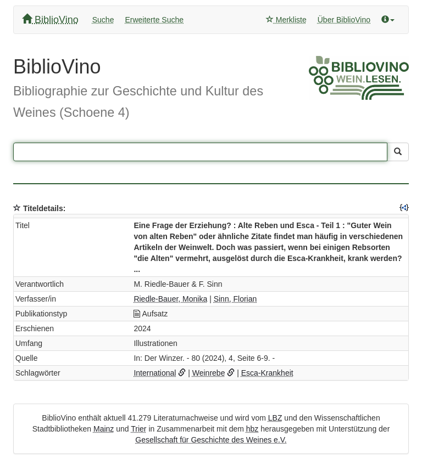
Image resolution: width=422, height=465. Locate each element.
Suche (103, 19)
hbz (252, 428)
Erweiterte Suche (154, 19)
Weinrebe (208, 372)
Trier (138, 428)
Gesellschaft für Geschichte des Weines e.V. (210, 439)
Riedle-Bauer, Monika (170, 298)
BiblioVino (50, 19)
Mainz (103, 428)
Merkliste (286, 19)
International (155, 372)
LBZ (275, 417)
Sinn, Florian (235, 298)
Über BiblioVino (344, 19)
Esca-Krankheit (267, 372)
